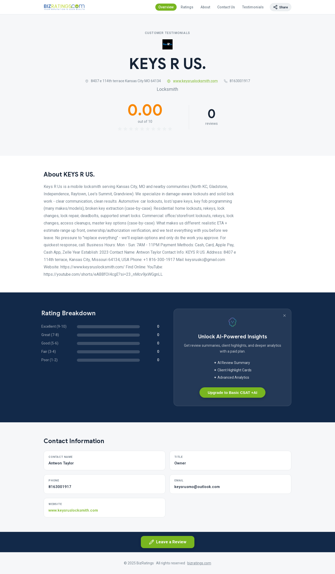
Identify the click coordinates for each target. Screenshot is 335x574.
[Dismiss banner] (284, 315)
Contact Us (226, 7)
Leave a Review (167, 542)
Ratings (187, 7)
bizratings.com (199, 563)
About (205, 7)
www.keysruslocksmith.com (192, 81)
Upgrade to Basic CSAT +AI (232, 392)
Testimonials (253, 7)
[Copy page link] (280, 7)
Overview (166, 7)
